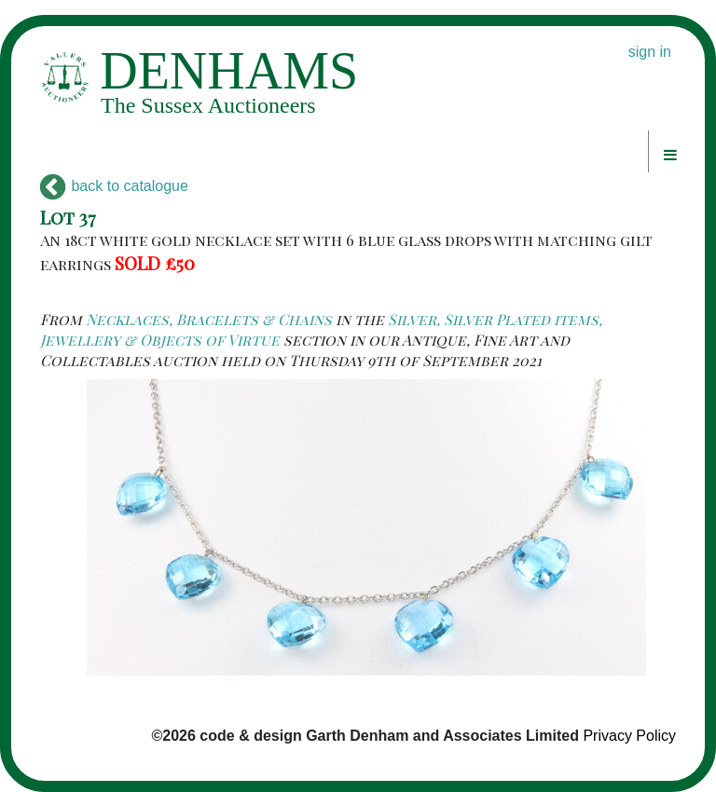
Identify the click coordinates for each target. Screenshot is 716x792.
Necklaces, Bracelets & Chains (209, 319)
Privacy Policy (629, 736)
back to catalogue (114, 186)
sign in (649, 52)
